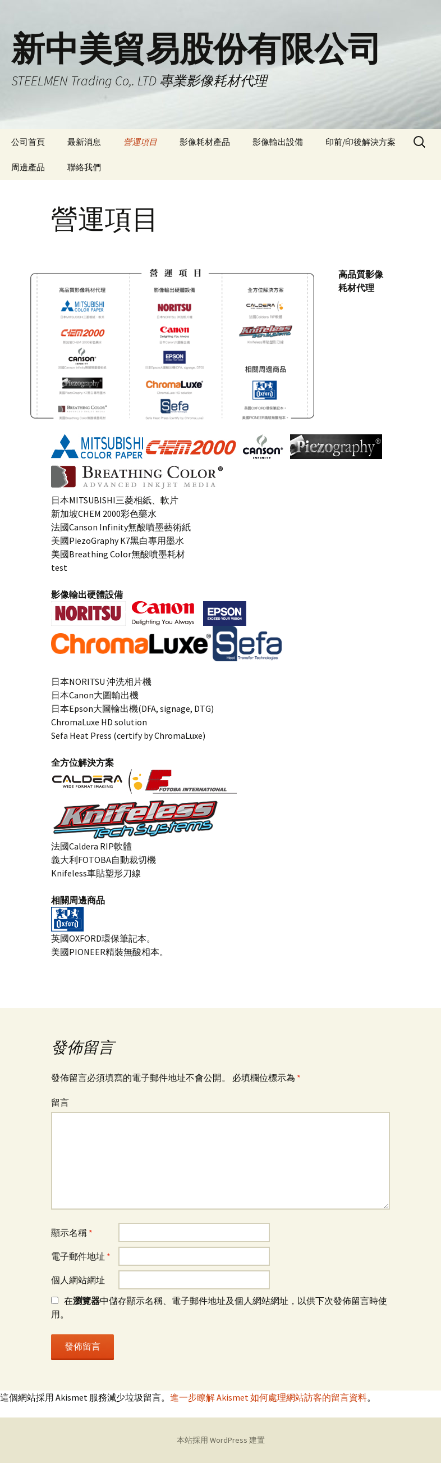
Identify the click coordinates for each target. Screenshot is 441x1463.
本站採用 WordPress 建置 (221, 1440)
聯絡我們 (84, 167)
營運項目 (140, 142)
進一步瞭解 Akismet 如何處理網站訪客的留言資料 (268, 1397)
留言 (60, 1102)
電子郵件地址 (81, 1256)
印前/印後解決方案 (360, 142)
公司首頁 (28, 142)
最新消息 (84, 142)
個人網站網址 (78, 1279)
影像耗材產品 (205, 142)
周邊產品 (28, 167)
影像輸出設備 (277, 142)
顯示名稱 (72, 1232)
